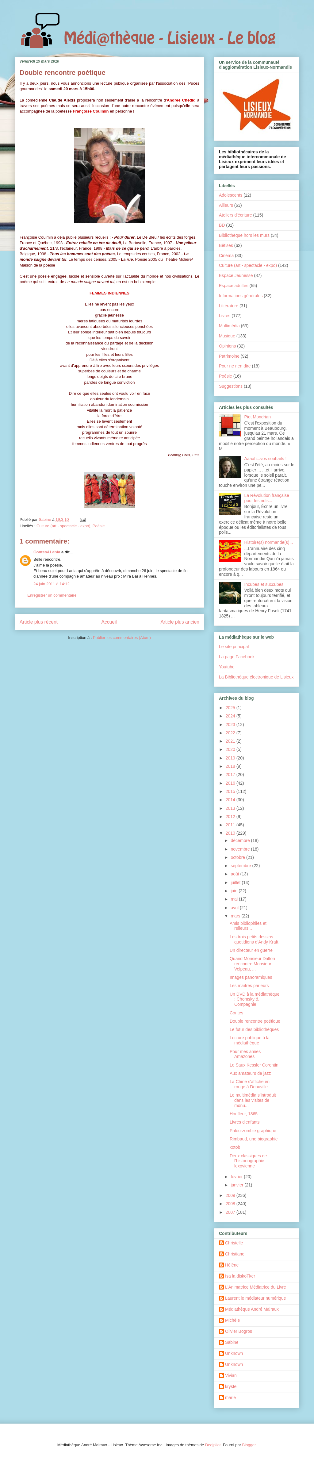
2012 (231, 816)
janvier (237, 1184)
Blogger (249, 1445)
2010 (231, 833)
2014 (231, 799)
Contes (236, 1012)
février (237, 1176)
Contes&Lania (46, 552)
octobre (238, 857)
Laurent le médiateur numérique (255, 1298)
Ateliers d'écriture (235, 215)
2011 (231, 824)
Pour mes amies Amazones (245, 1054)
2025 (231, 707)
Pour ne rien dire (235, 365)
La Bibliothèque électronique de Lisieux (256, 677)
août (235, 873)
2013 (231, 808)
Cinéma (226, 255)
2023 (231, 724)
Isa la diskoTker (240, 1276)
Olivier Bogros (238, 1331)
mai (235, 899)
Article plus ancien (179, 622)
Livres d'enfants (245, 1122)
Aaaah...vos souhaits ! (265, 458)
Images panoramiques (251, 977)
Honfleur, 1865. (244, 1113)
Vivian (231, 1375)
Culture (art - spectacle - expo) (63, 526)
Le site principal (234, 646)
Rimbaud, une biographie (254, 1138)
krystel (231, 1386)
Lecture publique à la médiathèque (250, 1040)
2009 (231, 1195)
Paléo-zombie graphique (253, 1130)
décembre (241, 840)
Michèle (232, 1320)
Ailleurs (226, 205)
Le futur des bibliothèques (254, 1029)
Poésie (99, 526)
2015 (231, 791)
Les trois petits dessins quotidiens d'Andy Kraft (254, 939)
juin (235, 890)
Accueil (109, 622)
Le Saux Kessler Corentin (254, 1065)
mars (236, 915)
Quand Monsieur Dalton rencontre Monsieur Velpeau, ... (252, 963)
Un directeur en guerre (251, 950)
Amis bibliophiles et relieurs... (248, 926)
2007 (231, 1212)
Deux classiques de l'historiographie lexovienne (248, 1161)
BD (222, 225)
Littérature (228, 305)
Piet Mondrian (257, 416)
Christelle (234, 1242)
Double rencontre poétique (255, 1021)
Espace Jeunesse (236, 275)
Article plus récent (39, 622)
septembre (241, 865)
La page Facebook (237, 656)
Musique (227, 335)
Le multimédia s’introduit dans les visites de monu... (253, 1100)
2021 (231, 741)
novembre (241, 849)
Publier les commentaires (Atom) (122, 637)
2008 (231, 1203)
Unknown (234, 1353)
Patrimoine (229, 356)
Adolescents (230, 195)
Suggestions (231, 386)
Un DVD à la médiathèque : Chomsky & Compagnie (255, 999)
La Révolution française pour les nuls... (266, 498)
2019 (231, 757)
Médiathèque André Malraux (252, 1309)
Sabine (232, 1342)
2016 (231, 783)
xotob (235, 1147)
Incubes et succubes (264, 584)
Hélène (232, 1265)
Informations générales (240, 295)
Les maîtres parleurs (249, 985)
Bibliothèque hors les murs (244, 235)
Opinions (227, 346)
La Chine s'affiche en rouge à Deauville (250, 1084)
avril (235, 907)
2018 (231, 766)
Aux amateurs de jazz (250, 1073)
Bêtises (226, 245)
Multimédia (229, 325)
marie (230, 1397)
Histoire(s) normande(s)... (268, 542)
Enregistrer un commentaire (51, 595)
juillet (236, 882)
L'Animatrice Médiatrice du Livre (255, 1287)
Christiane (234, 1253)
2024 (231, 715)
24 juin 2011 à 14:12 (51, 584)
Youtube (227, 666)
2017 (231, 774)
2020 (231, 749)
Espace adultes (233, 285)
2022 (231, 732)
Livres (224, 315)
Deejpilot (213, 1445)
